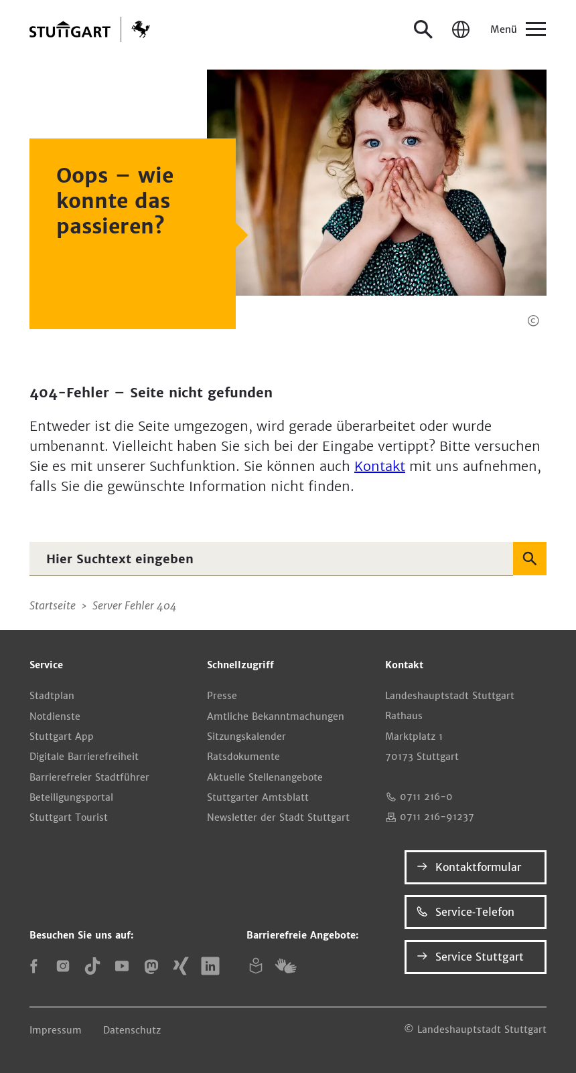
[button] (533, 320)
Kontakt (379, 466)
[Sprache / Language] (461, 29)
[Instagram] (63, 966)
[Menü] (517, 29)
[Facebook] (33, 966)
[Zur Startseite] (89, 29)
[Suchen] (530, 558)
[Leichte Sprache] (255, 966)
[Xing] (180, 966)
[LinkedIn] (210, 966)
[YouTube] (122, 966)
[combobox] (271, 558)
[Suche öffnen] (423, 29)
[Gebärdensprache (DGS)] (285, 966)
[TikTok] (92, 966)
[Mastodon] (151, 966)
